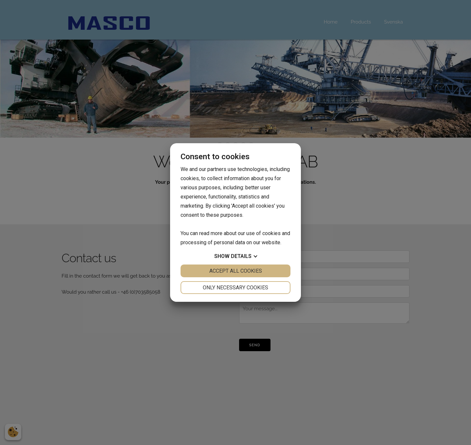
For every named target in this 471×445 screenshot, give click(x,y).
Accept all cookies (235, 271)
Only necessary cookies (235, 287)
